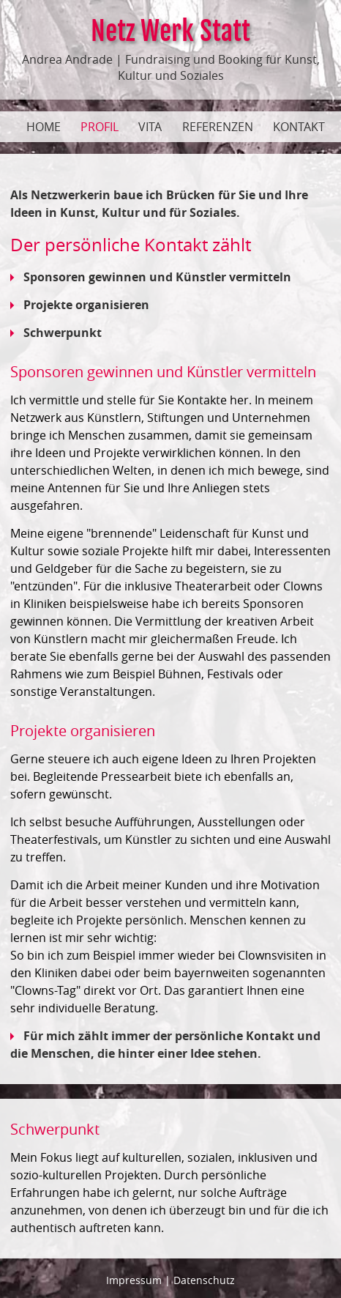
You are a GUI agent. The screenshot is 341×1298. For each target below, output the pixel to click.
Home (43, 127)
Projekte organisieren (79, 305)
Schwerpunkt (56, 332)
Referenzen (217, 127)
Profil (99, 127)
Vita (150, 127)
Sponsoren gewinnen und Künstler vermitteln (150, 277)
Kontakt (299, 127)
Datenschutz (204, 1280)
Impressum (134, 1280)
